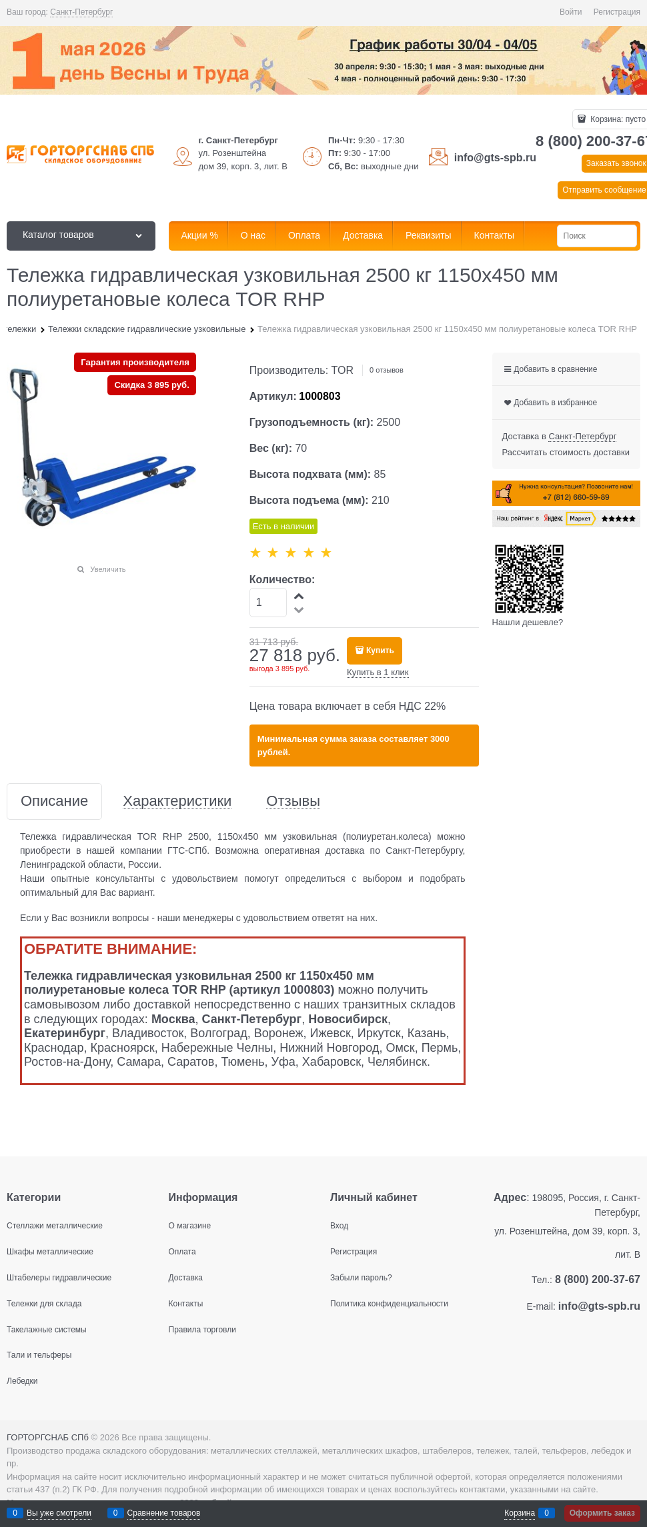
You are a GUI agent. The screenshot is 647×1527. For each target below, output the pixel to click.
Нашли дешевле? (528, 622)
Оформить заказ (602, 1513)
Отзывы (293, 801)
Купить (380, 650)
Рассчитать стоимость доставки (566, 452)
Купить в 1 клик (377, 672)
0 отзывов (387, 370)
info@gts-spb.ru (495, 157)
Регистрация (617, 12)
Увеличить (107, 569)
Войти (571, 12)
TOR (343, 370)
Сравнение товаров (164, 1513)
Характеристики (177, 801)
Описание (54, 801)
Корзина (519, 1513)
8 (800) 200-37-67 (597, 1279)
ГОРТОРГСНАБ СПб (48, 1437)
